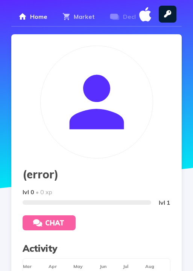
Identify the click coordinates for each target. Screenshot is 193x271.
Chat (48, 223)
